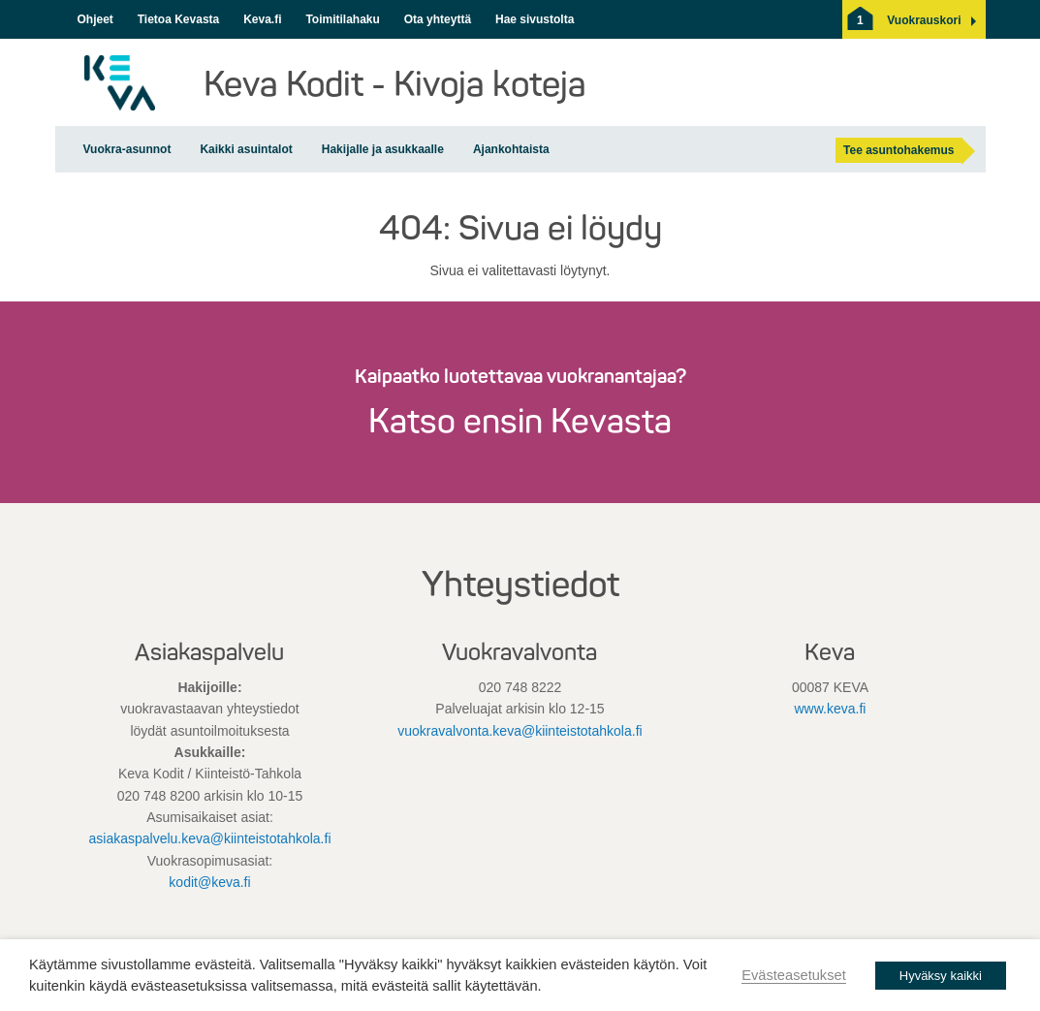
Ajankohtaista (511, 149)
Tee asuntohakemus (898, 150)
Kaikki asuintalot (246, 149)
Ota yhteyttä (437, 19)
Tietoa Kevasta (179, 19)
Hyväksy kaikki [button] (940, 975)
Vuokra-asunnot (127, 149)
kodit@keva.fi (209, 882)
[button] (923, 20)
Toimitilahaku (342, 19)
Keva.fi (262, 19)
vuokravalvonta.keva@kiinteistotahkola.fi (519, 731)
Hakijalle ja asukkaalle (383, 149)
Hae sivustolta (534, 19)
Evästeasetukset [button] (793, 975)
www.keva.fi (831, 708)
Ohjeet (95, 19)
